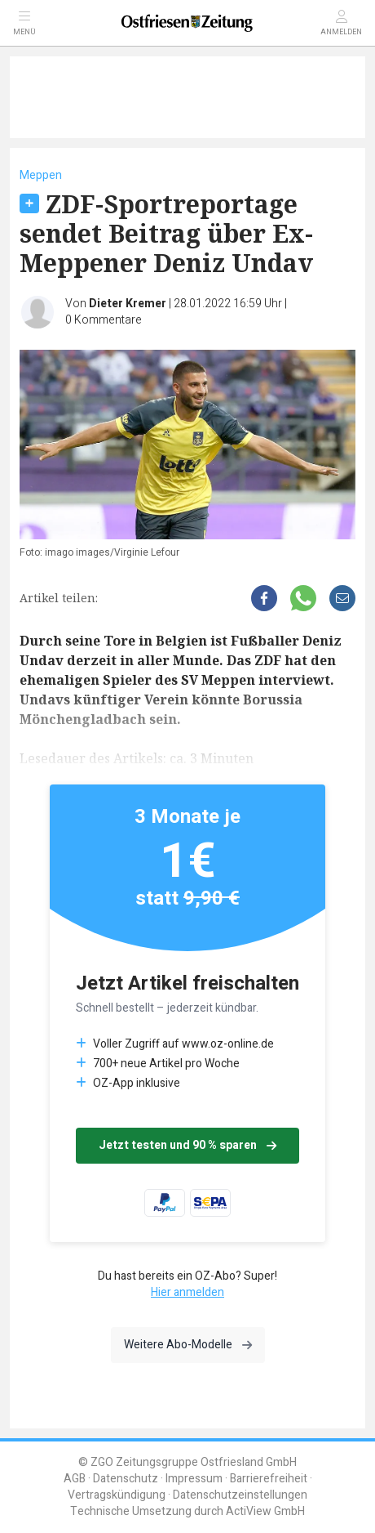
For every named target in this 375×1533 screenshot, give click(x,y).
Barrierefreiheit (268, 1478)
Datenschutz (125, 1478)
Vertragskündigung (116, 1495)
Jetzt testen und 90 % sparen (187, 1145)
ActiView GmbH (265, 1511)
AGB (75, 1478)
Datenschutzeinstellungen (240, 1495)
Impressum (194, 1478)
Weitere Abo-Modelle (188, 1344)
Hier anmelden (187, 1292)
